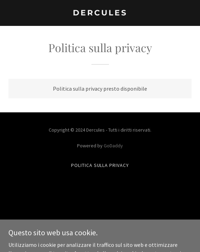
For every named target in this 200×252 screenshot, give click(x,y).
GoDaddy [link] (113, 145)
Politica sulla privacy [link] (100, 165)
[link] (100, 13)
